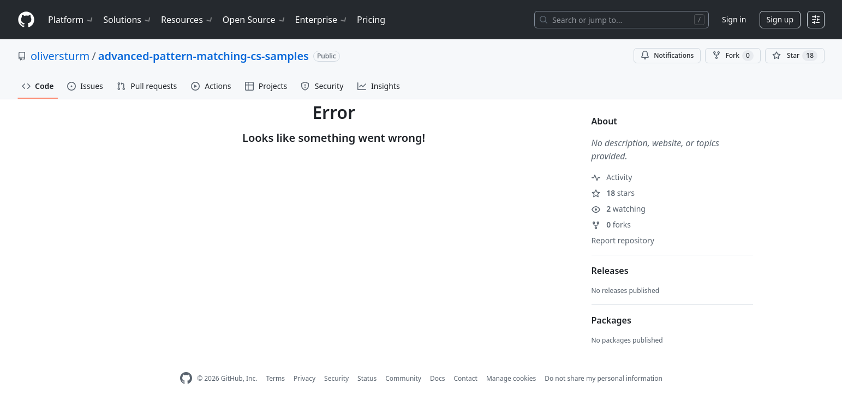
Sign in (734, 19)
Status (367, 378)
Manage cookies (511, 378)
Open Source (254, 20)
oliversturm (60, 56)
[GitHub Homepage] (186, 378)
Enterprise (321, 20)
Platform (71, 20)
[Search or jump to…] (621, 19)
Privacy (304, 378)
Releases (610, 271)
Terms (275, 378)
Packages (611, 320)
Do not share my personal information (603, 378)
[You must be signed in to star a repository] (795, 55)
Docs (437, 378)
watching (619, 209)
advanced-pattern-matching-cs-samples (203, 56)
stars (613, 193)
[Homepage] (26, 20)
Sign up (780, 19)
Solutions (127, 20)
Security (336, 378)
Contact (465, 378)
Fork (732, 55)
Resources (187, 20)
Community (403, 378)
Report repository (623, 240)
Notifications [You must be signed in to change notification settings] (667, 55)
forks (611, 224)
